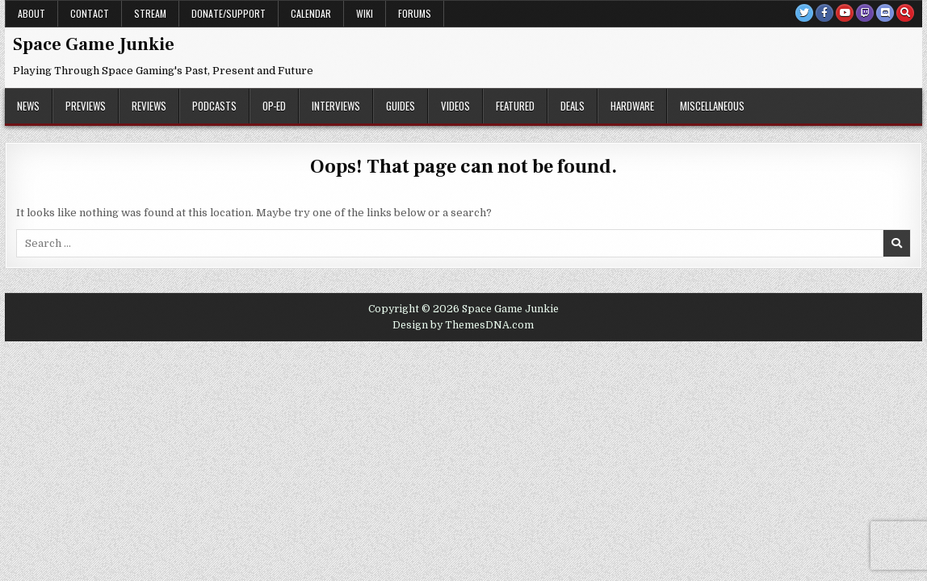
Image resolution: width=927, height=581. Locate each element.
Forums (414, 13)
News (28, 106)
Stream (150, 13)
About (31, 13)
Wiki (364, 13)
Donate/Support (228, 13)
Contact (89, 13)
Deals (572, 106)
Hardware (632, 106)
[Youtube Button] (845, 13)
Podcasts (214, 106)
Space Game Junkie (93, 44)
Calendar (311, 13)
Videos (455, 106)
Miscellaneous (712, 106)
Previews (85, 106)
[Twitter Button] (804, 13)
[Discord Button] (885, 13)
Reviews (149, 106)
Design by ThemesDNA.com (463, 325)
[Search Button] (905, 13)
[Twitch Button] (865, 13)
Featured (515, 106)
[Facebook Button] (824, 13)
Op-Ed (274, 106)
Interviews (336, 106)
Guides (400, 106)
